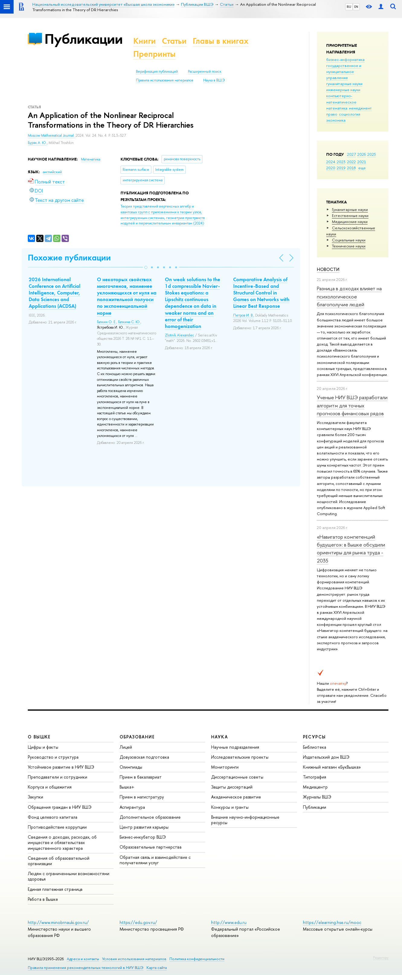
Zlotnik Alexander (179, 335)
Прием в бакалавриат (141, 777)
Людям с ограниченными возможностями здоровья (68, 876)
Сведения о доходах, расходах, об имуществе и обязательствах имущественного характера (62, 842)
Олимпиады (131, 767)
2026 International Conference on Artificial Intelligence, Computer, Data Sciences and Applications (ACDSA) (54, 292)
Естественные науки (350, 215)
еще (362, 167)
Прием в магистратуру (142, 797)
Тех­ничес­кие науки (348, 246)
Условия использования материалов (134, 958)
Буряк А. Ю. (37, 142)
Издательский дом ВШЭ (326, 757)
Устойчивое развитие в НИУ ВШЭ (61, 767)
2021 (361, 161)
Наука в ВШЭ (214, 80)
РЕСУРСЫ (314, 737)
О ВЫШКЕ (39, 737)
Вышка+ (127, 787)
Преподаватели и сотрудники (57, 777)
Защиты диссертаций (231, 787)
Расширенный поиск (204, 71)
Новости (328, 269)
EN (356, 7)
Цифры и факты (43, 747)
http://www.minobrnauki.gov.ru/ (58, 922)
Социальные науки (348, 240)
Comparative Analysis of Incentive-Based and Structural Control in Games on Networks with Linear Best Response (261, 292)
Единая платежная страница (55, 889)
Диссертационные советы (237, 777)
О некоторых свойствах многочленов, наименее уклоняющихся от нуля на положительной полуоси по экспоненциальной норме (126, 296)
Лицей (126, 747)
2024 (330, 161)
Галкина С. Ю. (129, 322)
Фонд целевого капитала (52, 817)
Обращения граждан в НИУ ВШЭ (60, 807)
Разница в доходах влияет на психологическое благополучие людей (349, 296)
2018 (351, 167)
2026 (361, 154)
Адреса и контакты (83, 958)
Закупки (35, 797)
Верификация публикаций (157, 71)
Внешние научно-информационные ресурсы (245, 819)
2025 (371, 154)
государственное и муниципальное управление (343, 71)
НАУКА (219, 737)
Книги (144, 41)
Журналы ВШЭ (317, 797)
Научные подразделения (235, 747)
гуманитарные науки (344, 83)
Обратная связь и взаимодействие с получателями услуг (155, 859)
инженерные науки (343, 89)
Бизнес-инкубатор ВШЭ (143, 837)
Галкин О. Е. (106, 322)
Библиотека (314, 747)
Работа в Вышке (43, 899)
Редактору (380, 957)
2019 (341, 167)
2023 (341, 161)
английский (52, 172)
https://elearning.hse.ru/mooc (332, 922)
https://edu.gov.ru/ (138, 922)
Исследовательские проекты (240, 757)
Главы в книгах (221, 41)
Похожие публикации (69, 257)
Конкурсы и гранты (230, 807)
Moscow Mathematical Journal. (52, 135)
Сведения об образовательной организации (58, 860)
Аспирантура (132, 807)
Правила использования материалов (164, 80)
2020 (330, 167)
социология (349, 114)
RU (349, 7)
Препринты (154, 54)
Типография (314, 777)
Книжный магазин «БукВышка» (332, 767)
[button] (146, 267)
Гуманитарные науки (350, 209)
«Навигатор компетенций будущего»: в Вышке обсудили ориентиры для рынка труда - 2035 (351, 548)
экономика (336, 120)
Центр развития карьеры (144, 827)
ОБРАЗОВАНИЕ (137, 737)
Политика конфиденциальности (196, 958)
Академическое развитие (236, 797)
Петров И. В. (243, 315)
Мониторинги (225, 767)
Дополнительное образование (150, 817)
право (331, 114)
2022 (351, 161)
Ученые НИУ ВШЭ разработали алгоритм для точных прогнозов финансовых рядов (352, 405)
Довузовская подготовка (144, 757)
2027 (351, 154)
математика (336, 108)
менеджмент (360, 108)
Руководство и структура (53, 757)
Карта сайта (156, 967)
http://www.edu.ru (228, 922)
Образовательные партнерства (151, 847)
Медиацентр (315, 787)
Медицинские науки (350, 221)
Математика (90, 159)
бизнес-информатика (345, 59)
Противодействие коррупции (57, 827)
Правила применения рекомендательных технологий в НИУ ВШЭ (85, 967)
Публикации (83, 39)
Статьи (174, 41)
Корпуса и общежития (50, 787)
